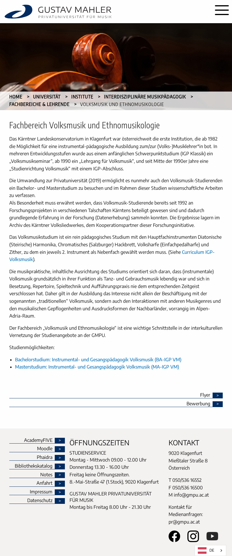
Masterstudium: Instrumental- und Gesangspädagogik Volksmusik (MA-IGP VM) (97, 367)
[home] (106, 11)
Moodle (44, 448)
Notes (46, 474)
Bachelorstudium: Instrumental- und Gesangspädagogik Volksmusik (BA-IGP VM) (98, 359)
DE (206, 550)
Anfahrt (44, 483)
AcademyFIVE (38, 440)
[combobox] (210, 550)
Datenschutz (39, 500)
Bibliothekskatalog (33, 466)
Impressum (41, 492)
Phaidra (44, 457)
